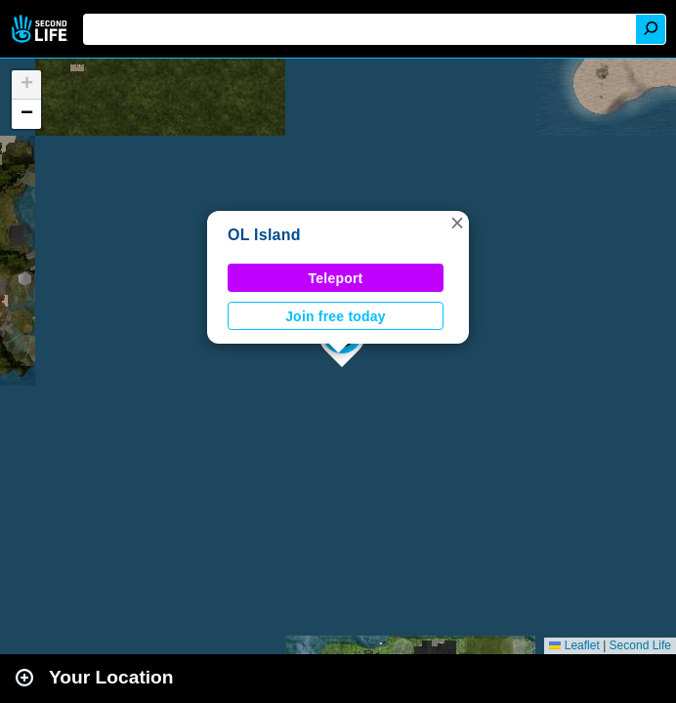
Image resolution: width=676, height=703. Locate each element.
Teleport (336, 278)
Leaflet (574, 645)
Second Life (41, 29)
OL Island (264, 235)
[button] (457, 222)
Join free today (335, 316)
